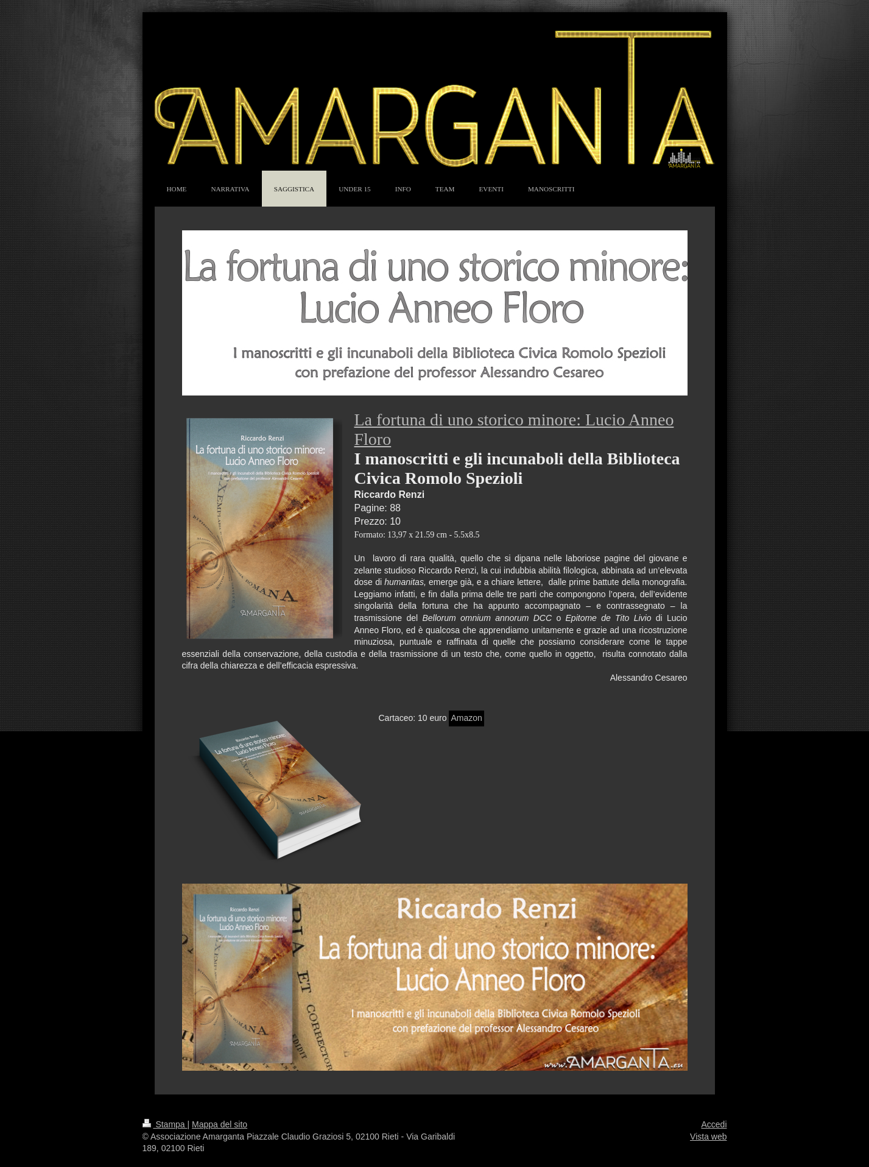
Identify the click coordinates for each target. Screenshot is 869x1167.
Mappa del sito (219, 1124)
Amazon (466, 718)
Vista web (708, 1136)
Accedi (714, 1124)
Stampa (165, 1124)
